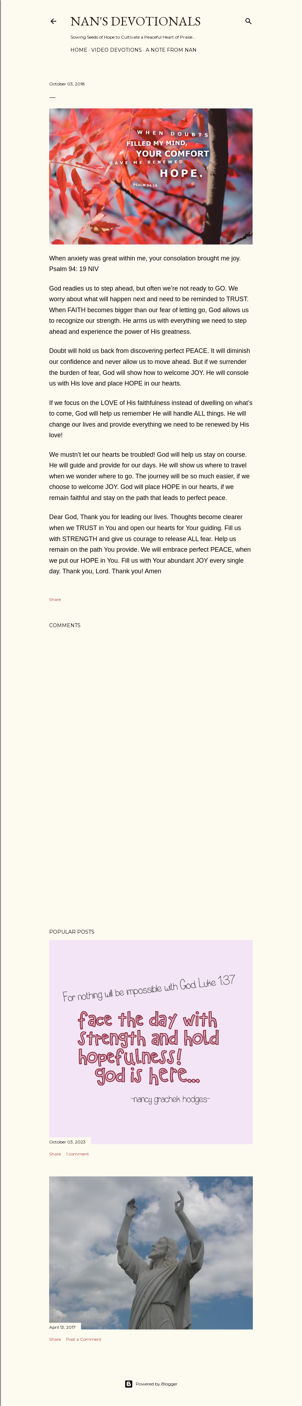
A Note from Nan (171, 50)
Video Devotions (116, 50)
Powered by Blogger (151, 1384)
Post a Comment (83, 1339)
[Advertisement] (151, 861)
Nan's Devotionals (135, 21)
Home (78, 50)
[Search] (248, 20)
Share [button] (55, 599)
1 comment (77, 1154)
